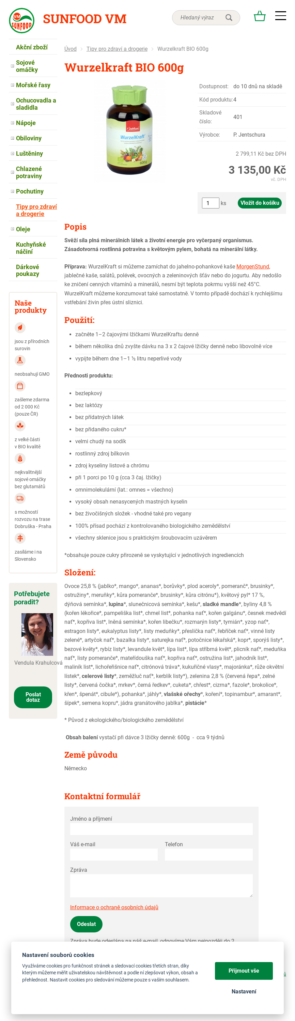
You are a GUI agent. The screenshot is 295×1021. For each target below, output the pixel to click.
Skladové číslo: (210, 117)
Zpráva (78, 870)
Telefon (174, 844)
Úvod (70, 49)
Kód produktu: (216, 99)
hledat (229, 18)
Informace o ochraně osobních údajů (114, 907)
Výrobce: (209, 135)
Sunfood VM (84, 18)
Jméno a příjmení (91, 819)
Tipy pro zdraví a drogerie (117, 49)
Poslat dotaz (33, 697)
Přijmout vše (244, 971)
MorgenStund (252, 266)
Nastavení (244, 991)
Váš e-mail (82, 844)
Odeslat (86, 924)
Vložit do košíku (259, 203)
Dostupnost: (214, 86)
